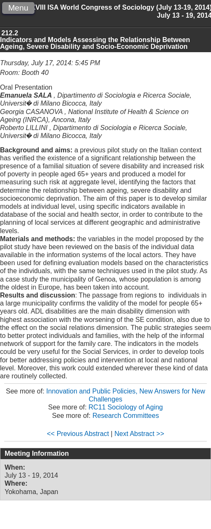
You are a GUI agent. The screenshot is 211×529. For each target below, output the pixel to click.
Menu (18, 7)
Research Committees (125, 415)
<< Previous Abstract (78, 433)
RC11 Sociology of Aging (126, 407)
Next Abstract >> (139, 433)
